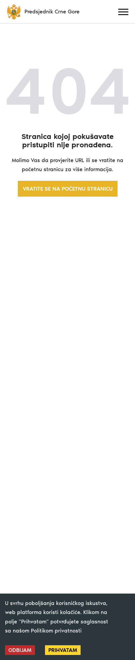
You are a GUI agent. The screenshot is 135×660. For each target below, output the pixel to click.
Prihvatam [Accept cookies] (62, 650)
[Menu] (123, 12)
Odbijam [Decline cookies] (20, 650)
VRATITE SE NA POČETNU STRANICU (68, 189)
